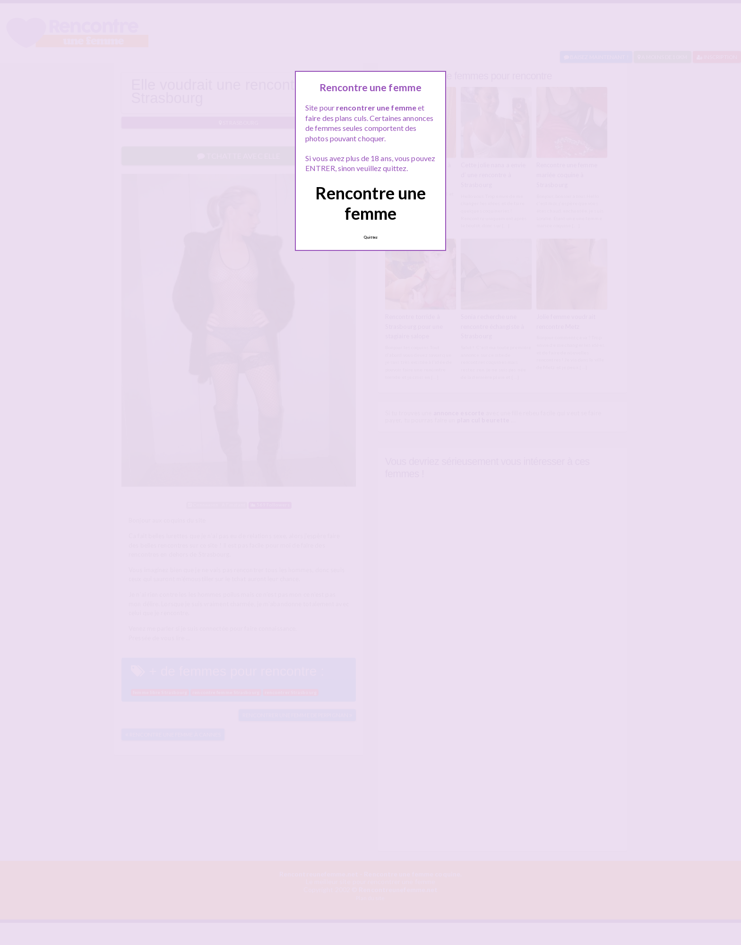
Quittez (370, 237)
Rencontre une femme (370, 202)
